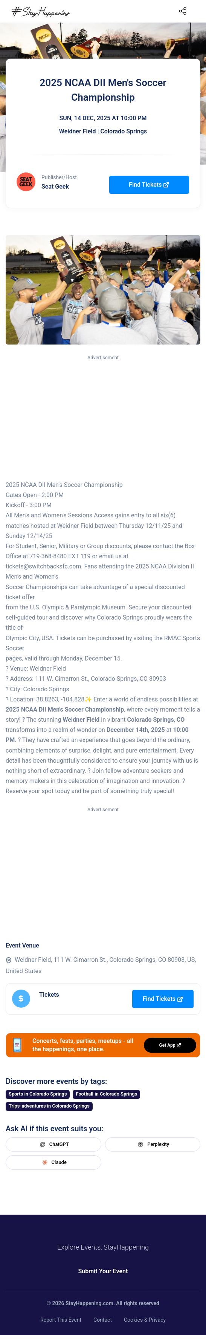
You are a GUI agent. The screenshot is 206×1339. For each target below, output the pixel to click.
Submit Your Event (103, 1271)
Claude (53, 1162)
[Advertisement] (103, 418)
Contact (102, 1320)
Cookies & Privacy (145, 1320)
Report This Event (60, 1320)
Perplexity (152, 1144)
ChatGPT (53, 1144)
